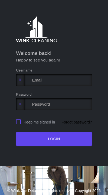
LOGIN (54, 139)
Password (23, 94)
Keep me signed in (39, 121)
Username (24, 70)
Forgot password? (77, 122)
